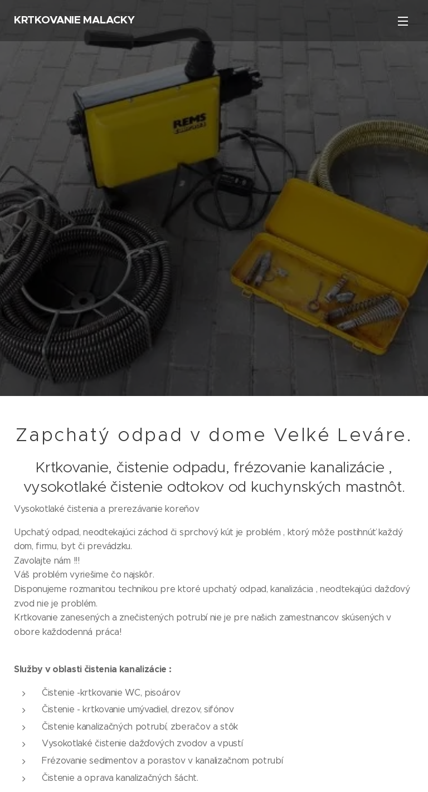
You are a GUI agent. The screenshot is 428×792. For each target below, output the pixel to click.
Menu (403, 21)
